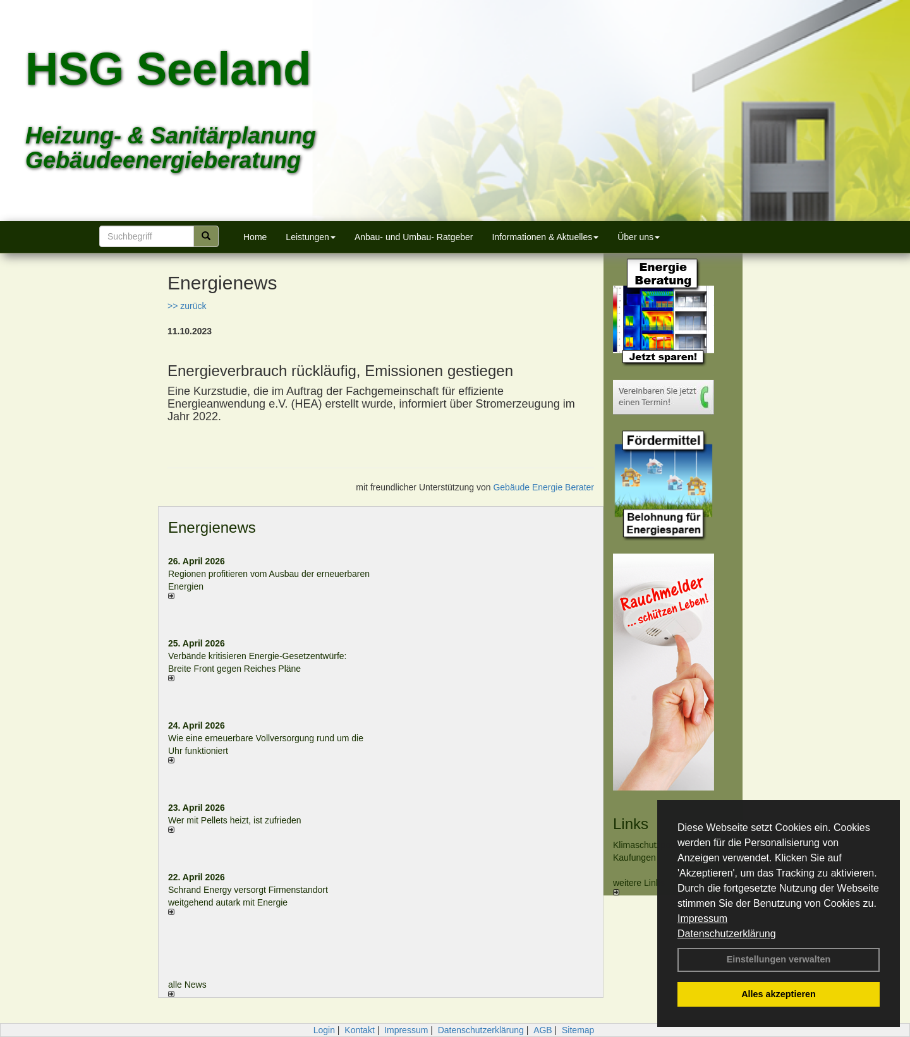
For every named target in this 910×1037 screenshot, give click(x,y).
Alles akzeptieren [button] (778, 994)
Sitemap (578, 1030)
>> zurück (186, 306)
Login (324, 1030)
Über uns (638, 237)
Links (630, 823)
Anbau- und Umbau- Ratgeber (414, 237)
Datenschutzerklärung (726, 933)
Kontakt (359, 1030)
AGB (542, 1030)
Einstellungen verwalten (779, 959)
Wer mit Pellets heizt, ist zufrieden (234, 820)
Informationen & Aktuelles (545, 237)
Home (255, 237)
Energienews (212, 527)
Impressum (702, 918)
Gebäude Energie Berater (543, 487)
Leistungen (311, 237)
